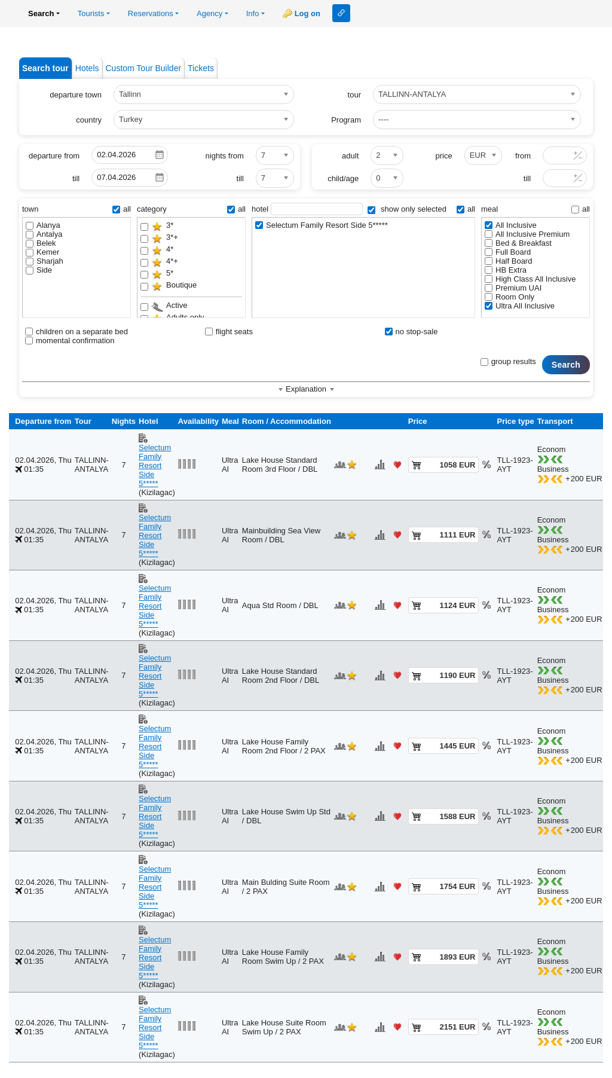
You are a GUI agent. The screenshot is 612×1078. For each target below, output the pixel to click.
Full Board (508, 252)
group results (508, 361)
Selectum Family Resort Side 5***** (321, 225)
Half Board (508, 260)
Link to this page (341, 13)
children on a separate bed (76, 331)
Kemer (42, 252)
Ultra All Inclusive (520, 305)
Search (566, 364)
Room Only (509, 296)
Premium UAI (513, 287)
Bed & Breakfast (518, 243)
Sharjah (44, 260)
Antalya (44, 234)
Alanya (43, 225)
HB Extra (506, 269)
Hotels (87, 68)
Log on (307, 13)
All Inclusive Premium (527, 234)
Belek (41, 243)
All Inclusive (511, 225)
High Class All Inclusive (530, 278)
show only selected (407, 208)
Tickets (201, 68)
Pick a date (159, 154)
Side (39, 269)
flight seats (229, 331)
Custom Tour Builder (144, 68)
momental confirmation (70, 340)
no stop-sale (411, 331)
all (121, 208)
